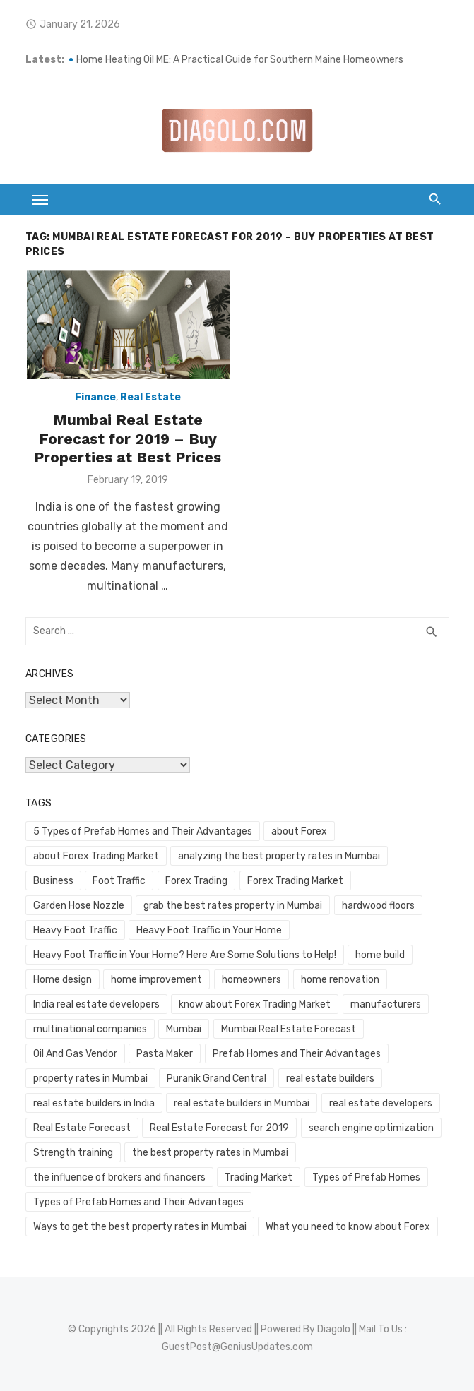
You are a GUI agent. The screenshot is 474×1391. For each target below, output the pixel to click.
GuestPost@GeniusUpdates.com (237, 1347)
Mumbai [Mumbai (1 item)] (183, 1029)
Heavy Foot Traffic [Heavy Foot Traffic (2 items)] (75, 930)
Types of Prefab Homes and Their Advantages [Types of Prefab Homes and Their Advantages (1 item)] (138, 1202)
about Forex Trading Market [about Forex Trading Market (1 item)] (96, 856)
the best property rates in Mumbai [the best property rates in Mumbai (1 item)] (210, 1153)
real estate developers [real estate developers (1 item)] (380, 1103)
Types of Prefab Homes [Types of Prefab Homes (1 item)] (366, 1177)
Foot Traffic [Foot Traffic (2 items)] (119, 881)
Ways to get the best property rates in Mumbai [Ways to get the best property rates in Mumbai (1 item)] (140, 1227)
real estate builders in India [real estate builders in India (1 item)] (94, 1103)
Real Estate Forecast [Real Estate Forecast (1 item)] (82, 1128)
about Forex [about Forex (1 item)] (299, 831)
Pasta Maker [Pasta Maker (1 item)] (164, 1054)
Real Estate (150, 397)
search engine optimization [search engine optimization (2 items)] (371, 1128)
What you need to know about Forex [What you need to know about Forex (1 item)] (348, 1227)
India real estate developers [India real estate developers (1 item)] (96, 1004)
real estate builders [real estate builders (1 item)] (330, 1079)
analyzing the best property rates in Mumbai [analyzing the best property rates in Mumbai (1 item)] (279, 856)
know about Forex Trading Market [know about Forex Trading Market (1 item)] (255, 1004)
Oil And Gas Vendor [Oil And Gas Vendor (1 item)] (75, 1054)
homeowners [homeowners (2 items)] (251, 980)
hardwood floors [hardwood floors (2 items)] (378, 906)
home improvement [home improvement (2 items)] (156, 980)
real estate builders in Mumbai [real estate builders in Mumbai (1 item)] (241, 1103)
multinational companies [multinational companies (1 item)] (90, 1029)
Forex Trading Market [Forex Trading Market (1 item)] (295, 881)
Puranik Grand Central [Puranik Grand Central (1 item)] (216, 1079)
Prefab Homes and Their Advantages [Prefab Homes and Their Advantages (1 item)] (297, 1054)
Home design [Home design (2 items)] (62, 980)
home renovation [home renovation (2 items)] (340, 980)
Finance (95, 397)
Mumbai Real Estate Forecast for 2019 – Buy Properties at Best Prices (127, 438)
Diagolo (333, 1329)
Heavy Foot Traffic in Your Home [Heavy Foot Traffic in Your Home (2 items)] (209, 930)
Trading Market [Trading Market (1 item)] (258, 1177)
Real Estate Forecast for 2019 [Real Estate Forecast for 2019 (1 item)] (219, 1128)
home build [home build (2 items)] (380, 955)
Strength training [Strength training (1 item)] (73, 1153)
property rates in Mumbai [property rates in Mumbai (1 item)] (90, 1079)
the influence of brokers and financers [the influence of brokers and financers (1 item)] (119, 1177)
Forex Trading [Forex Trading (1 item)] (196, 881)
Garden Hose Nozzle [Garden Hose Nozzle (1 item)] (78, 906)
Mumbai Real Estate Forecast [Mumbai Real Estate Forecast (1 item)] (288, 1029)
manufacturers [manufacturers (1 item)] (385, 1004)
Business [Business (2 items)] (53, 881)
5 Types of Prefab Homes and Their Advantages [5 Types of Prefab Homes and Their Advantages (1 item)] (142, 831)
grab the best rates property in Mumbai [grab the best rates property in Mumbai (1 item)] (232, 906)
